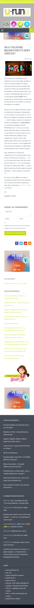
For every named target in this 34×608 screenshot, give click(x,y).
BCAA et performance (11, 323)
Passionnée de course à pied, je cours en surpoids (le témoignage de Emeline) (15, 554)
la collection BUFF (25, 185)
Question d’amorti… (17, 526)
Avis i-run (9, 573)
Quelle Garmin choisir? (13, 598)
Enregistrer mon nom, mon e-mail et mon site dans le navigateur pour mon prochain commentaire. (17, 227)
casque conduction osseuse (14, 575)
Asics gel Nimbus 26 (12, 570)
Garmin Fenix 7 (11, 578)
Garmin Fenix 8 (11, 580)
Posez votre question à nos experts (15, 283)
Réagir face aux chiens (18, 531)
